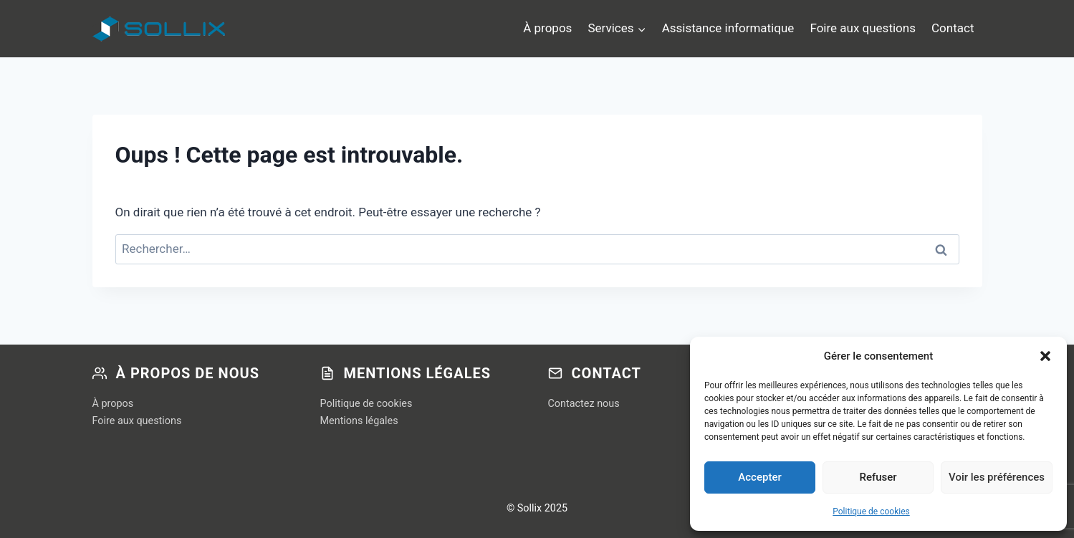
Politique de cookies (871, 511)
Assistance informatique (728, 28)
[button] (1045, 356)
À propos (547, 28)
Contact (952, 28)
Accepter (759, 477)
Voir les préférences (997, 477)
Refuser (877, 477)
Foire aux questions (863, 28)
